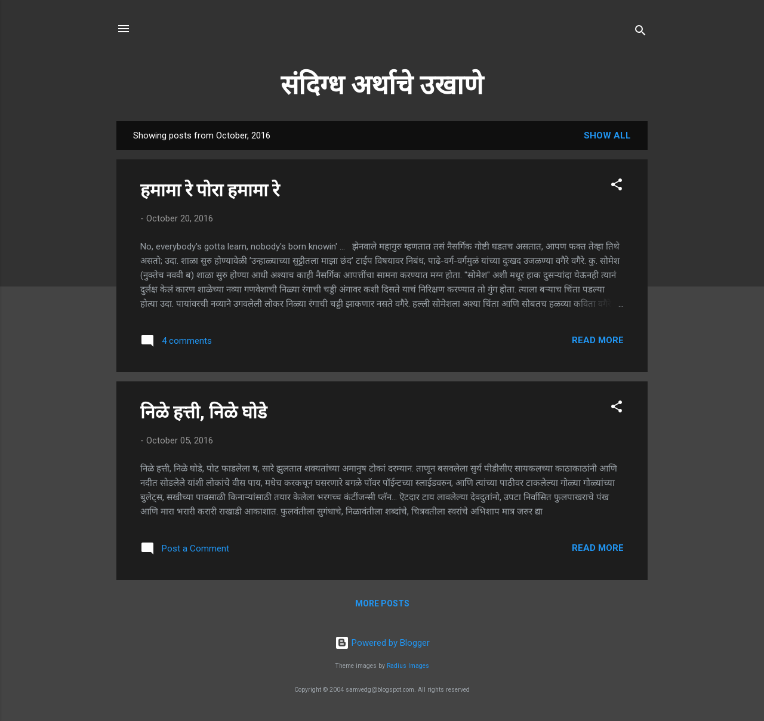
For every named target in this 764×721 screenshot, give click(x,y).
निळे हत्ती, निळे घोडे (203, 412)
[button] (616, 186)
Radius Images (408, 666)
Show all (607, 135)
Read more (598, 340)
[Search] (640, 32)
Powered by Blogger (382, 642)
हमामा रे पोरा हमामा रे (209, 190)
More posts (382, 603)
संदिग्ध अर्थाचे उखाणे (382, 85)
